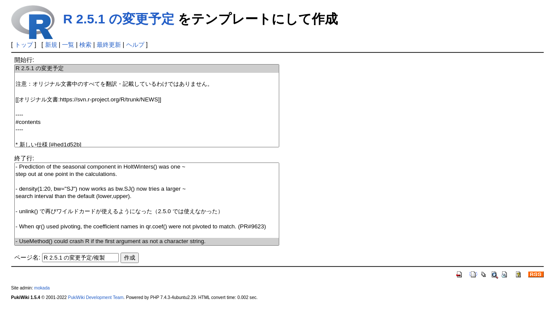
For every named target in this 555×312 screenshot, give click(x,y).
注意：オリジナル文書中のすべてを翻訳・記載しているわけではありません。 (147, 84)
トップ (24, 44)
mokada (42, 288)
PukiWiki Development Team (96, 297)
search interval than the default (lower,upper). (147, 196)
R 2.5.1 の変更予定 (118, 19)
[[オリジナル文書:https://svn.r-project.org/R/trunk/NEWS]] (147, 100)
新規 (51, 44)
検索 (85, 44)
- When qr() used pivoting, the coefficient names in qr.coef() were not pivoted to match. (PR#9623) (147, 227)
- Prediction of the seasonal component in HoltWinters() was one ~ (147, 167)
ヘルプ (135, 44)
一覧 (68, 44)
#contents (147, 122)
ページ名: (27, 257)
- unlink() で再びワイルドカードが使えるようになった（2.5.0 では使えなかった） (147, 212)
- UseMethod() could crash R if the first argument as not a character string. (147, 241)
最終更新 (109, 44)
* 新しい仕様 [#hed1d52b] (147, 145)
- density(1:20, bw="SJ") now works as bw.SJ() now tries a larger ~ (147, 189)
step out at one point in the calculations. (147, 174)
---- (147, 115)
